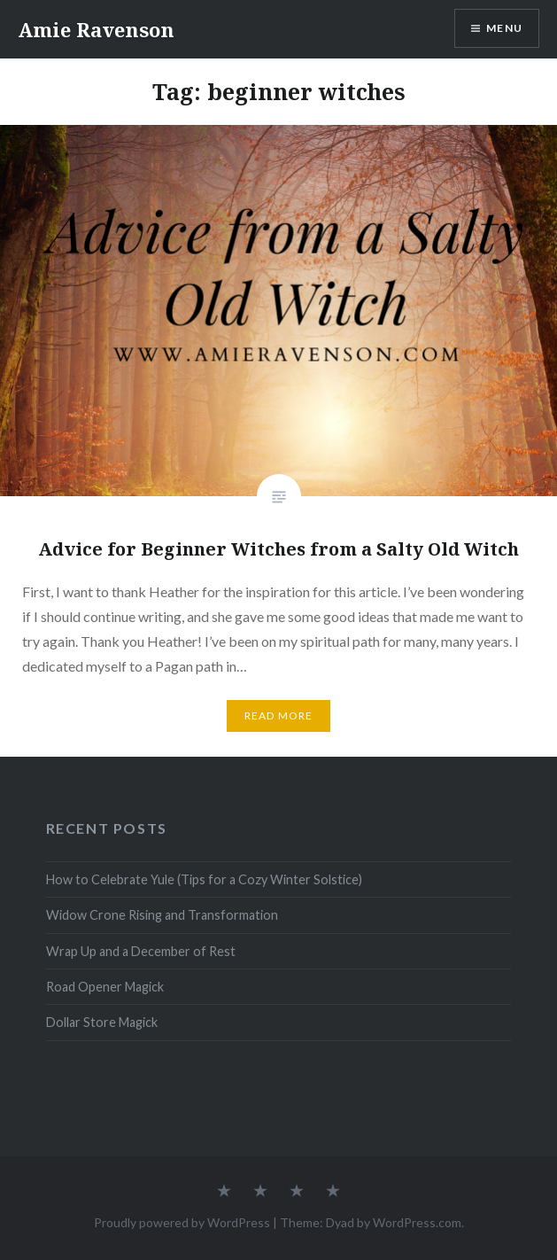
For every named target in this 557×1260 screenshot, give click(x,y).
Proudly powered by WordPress (182, 1222)
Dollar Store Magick (102, 1022)
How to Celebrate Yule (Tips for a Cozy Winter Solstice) (204, 879)
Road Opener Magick (105, 986)
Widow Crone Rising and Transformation (162, 914)
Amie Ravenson (96, 29)
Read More (278, 715)
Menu (504, 28)
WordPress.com (417, 1222)
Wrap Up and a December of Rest (141, 951)
